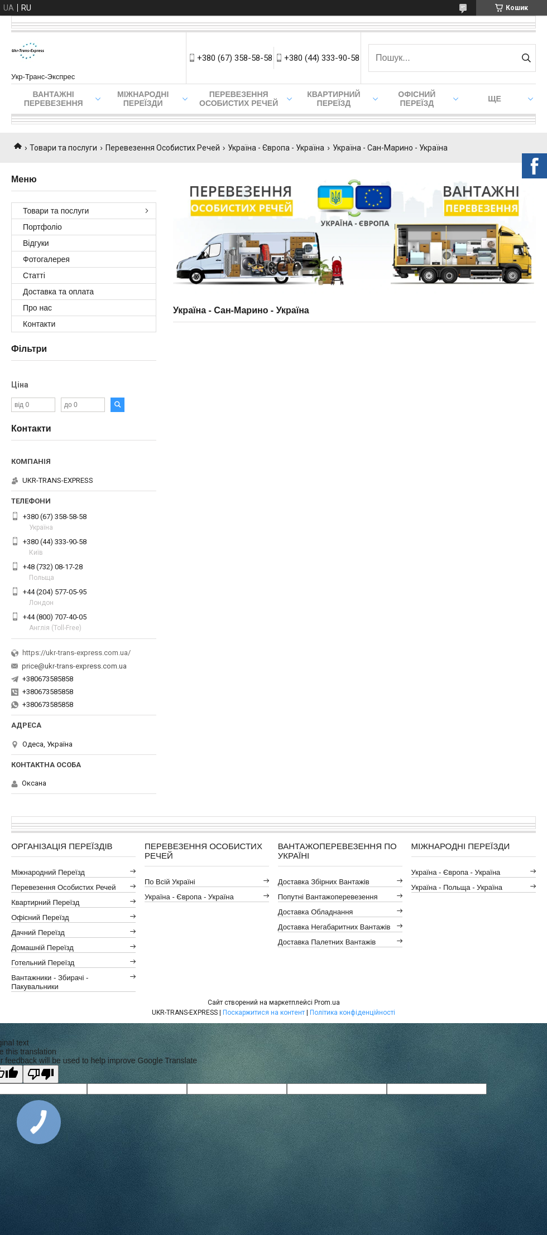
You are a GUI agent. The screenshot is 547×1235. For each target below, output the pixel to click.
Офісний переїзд (416, 99)
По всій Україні (170, 882)
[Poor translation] (41, 1074)
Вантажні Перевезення (53, 99)
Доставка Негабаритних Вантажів (334, 927)
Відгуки (36, 243)
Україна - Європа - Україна (276, 147)
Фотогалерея (46, 259)
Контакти (39, 323)
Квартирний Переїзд (45, 902)
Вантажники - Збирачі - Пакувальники (49, 982)
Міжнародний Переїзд (48, 872)
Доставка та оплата (58, 291)
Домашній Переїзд (42, 947)
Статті (34, 275)
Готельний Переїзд (42, 962)
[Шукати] (526, 58)
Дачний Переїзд (38, 932)
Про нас (37, 307)
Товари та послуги (63, 147)
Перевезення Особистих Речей (238, 99)
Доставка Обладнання (315, 912)
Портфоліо (42, 226)
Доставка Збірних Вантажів (324, 882)
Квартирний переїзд (333, 99)
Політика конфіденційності (352, 1012)
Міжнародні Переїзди (143, 99)
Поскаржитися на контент (264, 1012)
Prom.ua (327, 1002)
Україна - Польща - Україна (456, 887)
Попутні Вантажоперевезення (328, 897)
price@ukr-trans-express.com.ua (74, 666)
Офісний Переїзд (40, 917)
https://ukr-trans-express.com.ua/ (76, 652)
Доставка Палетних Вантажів (327, 942)
